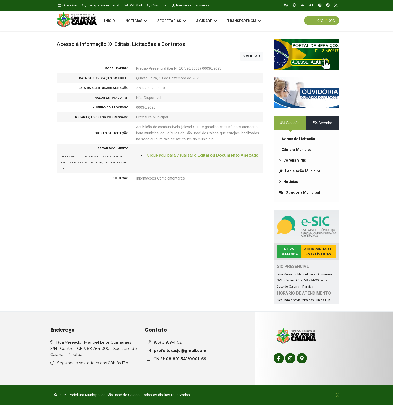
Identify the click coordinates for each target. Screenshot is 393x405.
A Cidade (206, 21)
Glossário (67, 5)
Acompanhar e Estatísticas (318, 251)
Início (109, 21)
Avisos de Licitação (298, 139)
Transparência (244, 21)
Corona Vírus (292, 160)
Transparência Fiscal (100, 5)
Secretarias (171, 21)
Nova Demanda (289, 251)
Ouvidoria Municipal (299, 192)
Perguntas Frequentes (190, 5)
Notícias (136, 21)
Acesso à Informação (82, 44)
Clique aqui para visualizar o (202, 155)
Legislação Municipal (300, 171)
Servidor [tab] (322, 123)
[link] (306, 54)
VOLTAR (251, 56)
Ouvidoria (157, 5)
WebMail (133, 5)
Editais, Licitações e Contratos (149, 44)
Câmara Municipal (297, 150)
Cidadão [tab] (290, 123)
